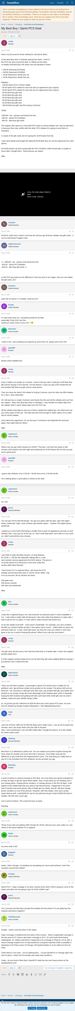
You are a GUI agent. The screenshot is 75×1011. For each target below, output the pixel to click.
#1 (73, 50)
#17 (72, 721)
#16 (72, 681)
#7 (73, 356)
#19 (72, 774)
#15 (72, 647)
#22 (72, 861)
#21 (72, 842)
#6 (73, 338)
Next (13, 36)
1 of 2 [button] (5, 36)
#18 (72, 747)
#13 (72, 551)
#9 (73, 443)
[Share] (69, 50)
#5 (73, 313)
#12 (72, 517)
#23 (72, 883)
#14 (72, 610)
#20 (72, 821)
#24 (72, 904)
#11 (72, 498)
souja (5, 32)
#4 (73, 295)
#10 (72, 467)
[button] (2, 1001)
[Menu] (3, 2)
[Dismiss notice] (71, 9)
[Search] (72, 2)
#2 (73, 231)
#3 (73, 253)
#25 (72, 926)
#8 (73, 378)
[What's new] (67, 2)
